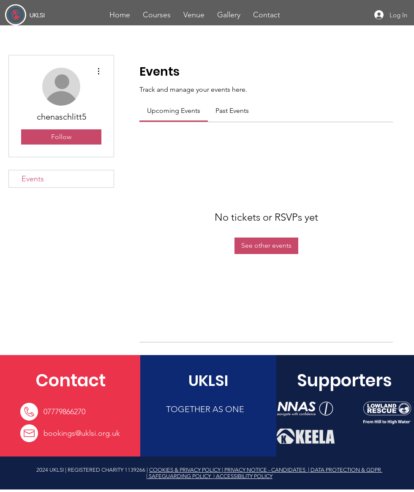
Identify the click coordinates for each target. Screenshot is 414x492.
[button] (156, 14)
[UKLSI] (60, 15)
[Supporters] (344, 380)
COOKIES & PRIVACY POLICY (185, 470)
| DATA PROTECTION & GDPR (344, 470)
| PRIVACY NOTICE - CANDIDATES (264, 470)
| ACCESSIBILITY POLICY (242, 476)
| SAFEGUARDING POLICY (179, 476)
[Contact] (70, 380)
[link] (173, 111)
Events (33, 178)
